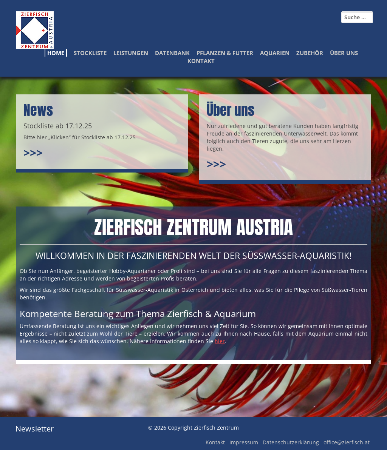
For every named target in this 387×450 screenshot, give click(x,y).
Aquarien (274, 53)
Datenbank (172, 53)
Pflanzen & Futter (225, 53)
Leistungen (130, 53)
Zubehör (309, 53)
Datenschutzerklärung (291, 442)
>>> (33, 152)
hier (220, 341)
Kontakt (201, 61)
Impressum (243, 442)
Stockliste (90, 53)
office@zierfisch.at (347, 442)
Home (55, 53)
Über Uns (344, 53)
